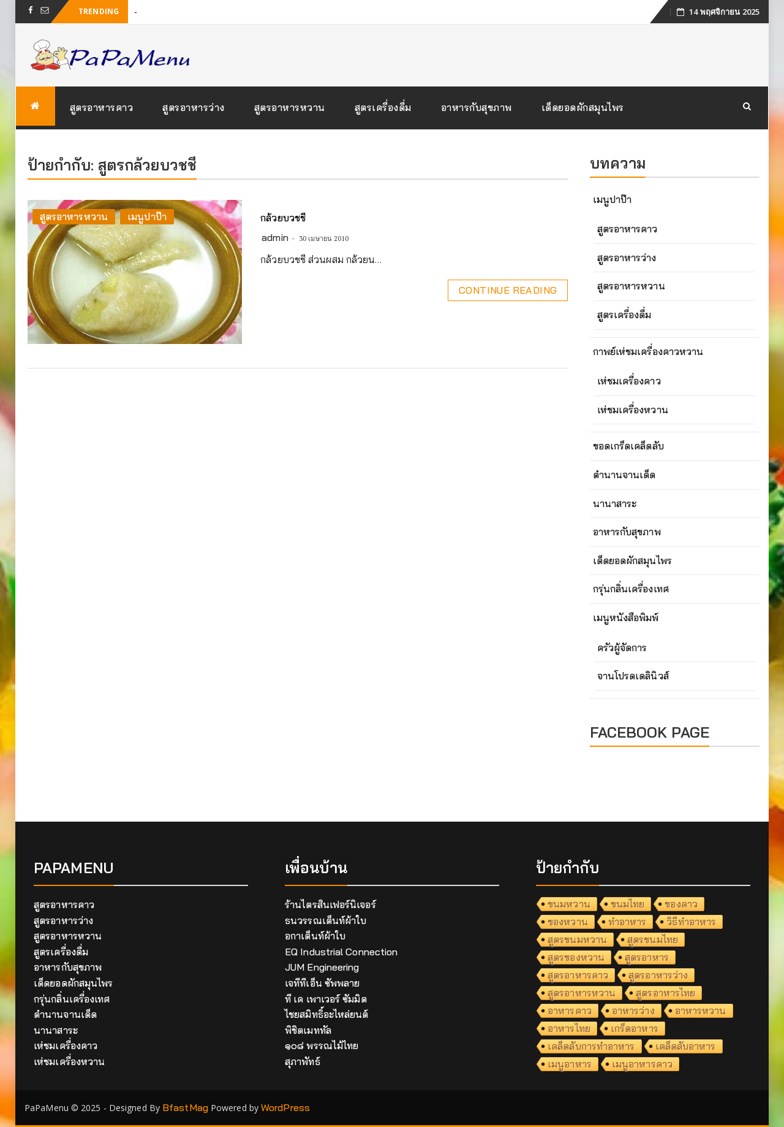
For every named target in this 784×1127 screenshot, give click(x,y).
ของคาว (681, 904)
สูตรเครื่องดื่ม (383, 107)
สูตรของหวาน (576, 957)
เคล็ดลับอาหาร (685, 1046)
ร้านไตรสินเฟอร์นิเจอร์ (330, 904)
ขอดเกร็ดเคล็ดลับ (628, 446)
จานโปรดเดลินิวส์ (633, 676)
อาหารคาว (570, 1010)
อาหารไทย (569, 1028)
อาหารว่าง (633, 1010)
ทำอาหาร (627, 921)
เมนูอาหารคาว (642, 1064)
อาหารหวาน (700, 1010)
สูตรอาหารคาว (102, 107)
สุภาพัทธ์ (302, 1061)
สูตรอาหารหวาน (289, 107)
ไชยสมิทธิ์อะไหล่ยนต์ (327, 1014)
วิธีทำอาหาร (691, 921)
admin (275, 237)
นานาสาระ (615, 503)
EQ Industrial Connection (341, 952)
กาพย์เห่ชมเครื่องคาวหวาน (648, 351)
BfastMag (185, 1107)
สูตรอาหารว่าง (193, 107)
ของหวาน (568, 921)
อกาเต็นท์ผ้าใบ (315, 936)
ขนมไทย (628, 904)
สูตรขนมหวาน (577, 939)
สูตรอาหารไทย (665, 993)
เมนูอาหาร (570, 1064)
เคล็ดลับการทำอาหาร (591, 1046)
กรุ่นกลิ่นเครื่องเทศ (631, 589)
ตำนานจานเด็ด (624, 474)
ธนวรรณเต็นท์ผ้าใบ (325, 920)
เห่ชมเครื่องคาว (629, 381)
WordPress (285, 1107)
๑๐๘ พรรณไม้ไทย (321, 1045)
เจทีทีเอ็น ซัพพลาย (322, 983)
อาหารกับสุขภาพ (476, 107)
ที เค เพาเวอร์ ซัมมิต (326, 999)
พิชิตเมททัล (308, 1030)
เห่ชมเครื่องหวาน (632, 409)
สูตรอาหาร (647, 957)
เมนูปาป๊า (147, 216)
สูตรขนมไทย (652, 939)
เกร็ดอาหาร (634, 1028)
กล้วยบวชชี (283, 218)
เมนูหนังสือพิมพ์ (626, 617)
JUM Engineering (322, 967)
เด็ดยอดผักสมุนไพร (582, 107)
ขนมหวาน (569, 904)
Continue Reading (508, 290)
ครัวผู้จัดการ (622, 647)
